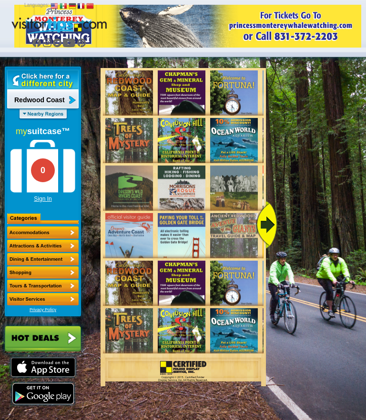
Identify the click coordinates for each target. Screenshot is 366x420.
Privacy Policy (43, 309)
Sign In (42, 198)
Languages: (36, 5)
